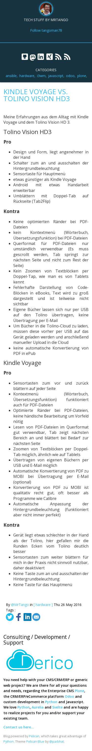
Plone (79, 690)
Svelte (57, 707)
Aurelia (38, 707)
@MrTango (20, 604)
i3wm (41, 75)
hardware (26, 75)
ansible (11, 75)
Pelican (34, 736)
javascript (55, 75)
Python (51, 701)
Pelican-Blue (35, 741)
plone (81, 75)
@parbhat (56, 741)
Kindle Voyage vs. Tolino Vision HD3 (36, 95)
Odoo (69, 696)
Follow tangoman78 (46, 30)
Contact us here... (18, 727)
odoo (70, 75)
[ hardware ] (43, 604)
